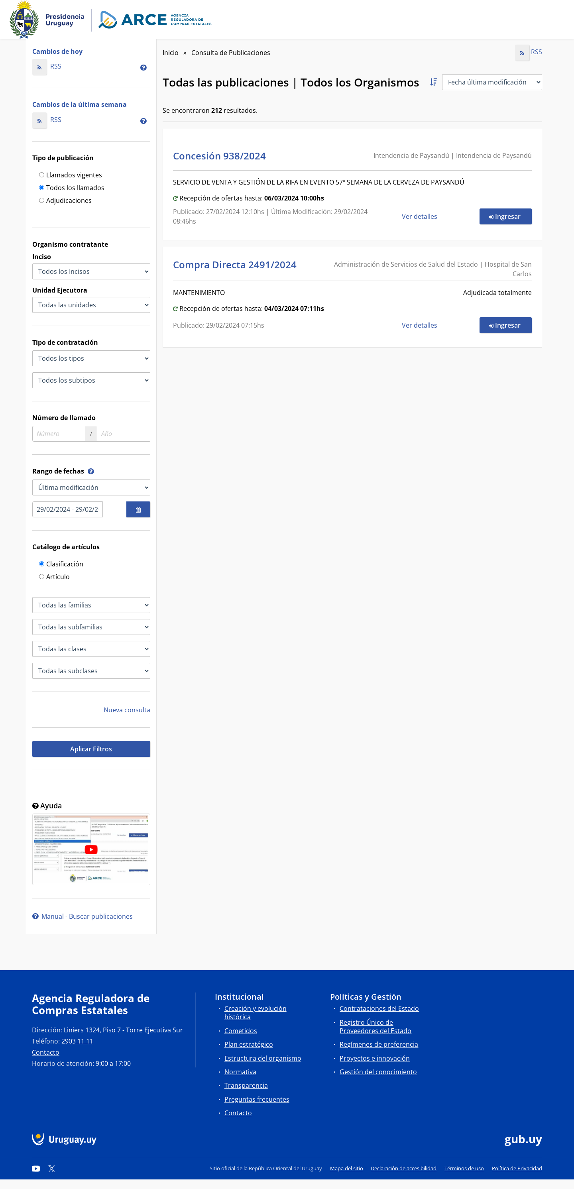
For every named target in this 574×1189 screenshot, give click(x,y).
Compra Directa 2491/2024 (237, 264)
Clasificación (61, 564)
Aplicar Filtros (91, 749)
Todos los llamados (71, 188)
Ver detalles (420, 216)
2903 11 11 (77, 1041)
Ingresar (510, 216)
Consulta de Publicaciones (230, 52)
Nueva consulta (127, 710)
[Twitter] (52, 1168)
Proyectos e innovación (375, 1058)
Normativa (240, 1071)
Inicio (171, 52)
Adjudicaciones (65, 201)
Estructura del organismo (262, 1058)
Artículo (54, 577)
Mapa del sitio (346, 1168)
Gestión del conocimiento (378, 1071)
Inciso (41, 256)
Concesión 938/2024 (222, 155)
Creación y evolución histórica (255, 1012)
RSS (46, 66)
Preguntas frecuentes (256, 1099)
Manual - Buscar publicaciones (82, 916)
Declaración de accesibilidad (403, 1168)
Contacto (45, 1052)
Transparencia (246, 1085)
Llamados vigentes (70, 175)
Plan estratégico (248, 1044)
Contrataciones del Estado (379, 1008)
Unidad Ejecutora (59, 290)
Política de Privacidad (517, 1168)
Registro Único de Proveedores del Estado (375, 1026)
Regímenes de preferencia (379, 1044)
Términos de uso (464, 1168)
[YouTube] (36, 1168)
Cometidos (240, 1030)
